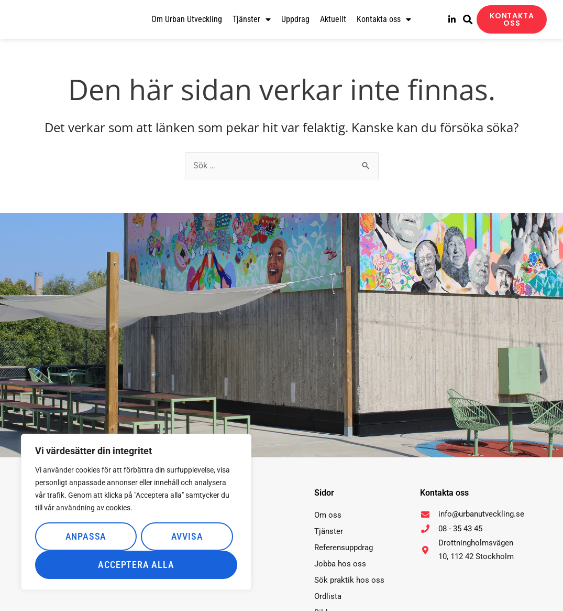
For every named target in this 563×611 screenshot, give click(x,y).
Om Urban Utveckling (186, 19)
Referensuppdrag (343, 547)
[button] (467, 19)
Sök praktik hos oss (349, 580)
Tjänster (328, 531)
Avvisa (187, 536)
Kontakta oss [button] (384, 19)
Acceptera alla (136, 564)
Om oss (327, 515)
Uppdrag (295, 19)
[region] (136, 512)
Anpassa (86, 536)
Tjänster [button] (252, 19)
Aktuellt (333, 19)
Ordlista (327, 596)
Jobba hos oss (340, 564)
